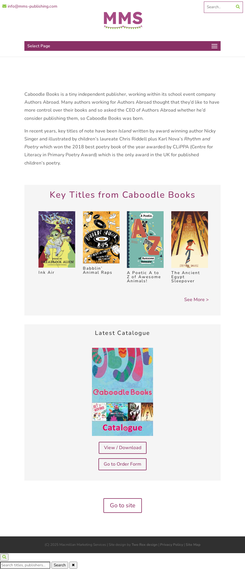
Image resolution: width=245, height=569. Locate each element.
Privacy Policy (171, 544)
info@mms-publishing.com (29, 6)
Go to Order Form (122, 464)
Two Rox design (144, 544)
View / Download (122, 447)
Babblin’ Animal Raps (98, 270)
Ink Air (46, 272)
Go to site (122, 505)
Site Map (193, 544)
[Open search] (4, 557)
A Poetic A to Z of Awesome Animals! (144, 277)
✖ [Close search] (73, 565)
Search (60, 565)
